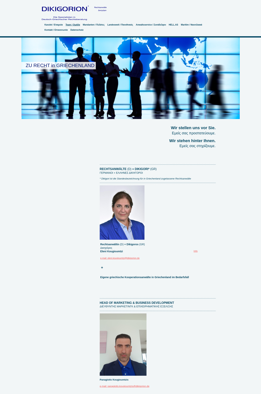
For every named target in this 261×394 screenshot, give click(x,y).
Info (196, 251)
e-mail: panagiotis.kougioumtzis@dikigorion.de (124, 386)
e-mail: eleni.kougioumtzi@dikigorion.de (119, 258)
